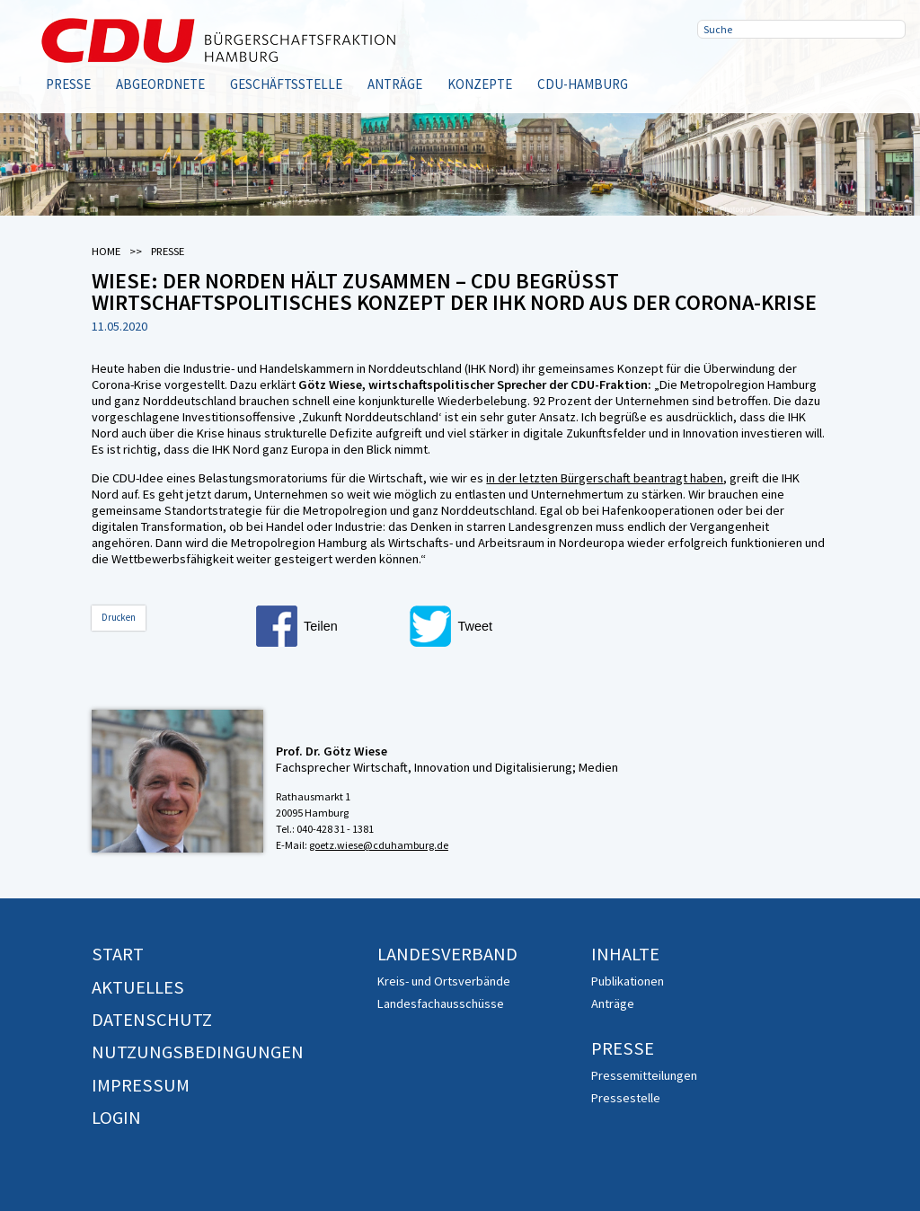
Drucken (119, 617)
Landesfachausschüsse (440, 1003)
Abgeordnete (160, 84)
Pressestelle (625, 1098)
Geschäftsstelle (286, 84)
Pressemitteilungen (644, 1075)
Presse (68, 84)
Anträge (394, 84)
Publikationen (627, 981)
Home (106, 251)
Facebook (717, 72)
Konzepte (479, 84)
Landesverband (447, 954)
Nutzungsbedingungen (198, 1052)
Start (118, 954)
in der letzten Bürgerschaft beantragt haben (604, 478)
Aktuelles (138, 987)
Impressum (141, 1085)
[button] (328, 626)
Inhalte (625, 954)
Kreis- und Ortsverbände (443, 981)
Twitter (774, 72)
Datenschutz (152, 1019)
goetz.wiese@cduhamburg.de (378, 845)
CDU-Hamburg (582, 84)
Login (116, 1117)
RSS (832, 72)
